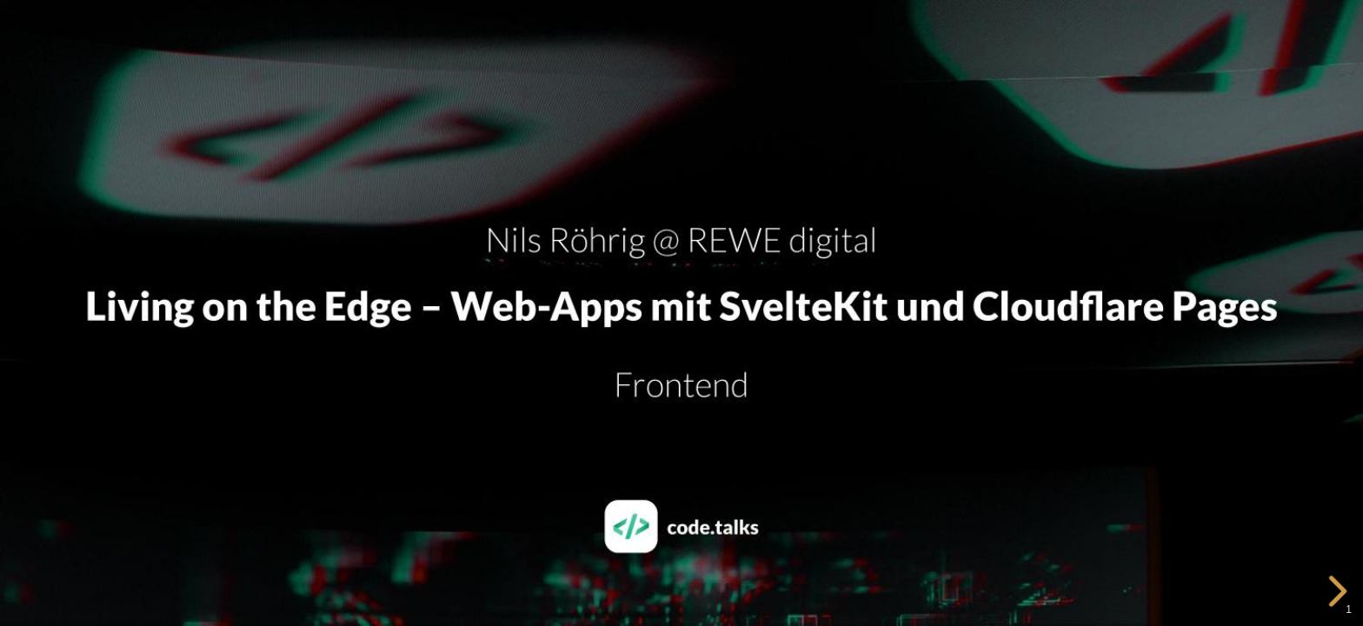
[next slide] (1340, 591)
